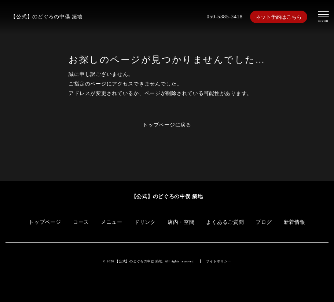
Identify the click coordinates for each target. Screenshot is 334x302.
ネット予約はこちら (279, 17)
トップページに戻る (167, 125)
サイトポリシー (218, 261)
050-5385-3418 (224, 16)
